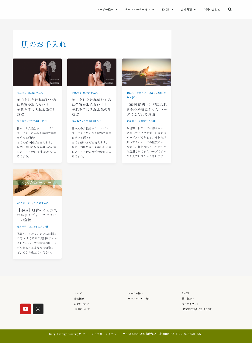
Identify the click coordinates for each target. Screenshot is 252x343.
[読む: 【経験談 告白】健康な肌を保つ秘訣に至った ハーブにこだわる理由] (146, 72)
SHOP (167, 9)
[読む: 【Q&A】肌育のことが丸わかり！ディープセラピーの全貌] (37, 182)
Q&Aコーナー (25, 203)
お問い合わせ (211, 9)
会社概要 (188, 9)
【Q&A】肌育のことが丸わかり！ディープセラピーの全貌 (36, 214)
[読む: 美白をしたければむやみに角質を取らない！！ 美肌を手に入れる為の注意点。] (37, 72)
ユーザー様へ (107, 9)
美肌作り (22, 93)
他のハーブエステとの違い (142, 93)
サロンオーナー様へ (139, 9)
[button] (230, 9)
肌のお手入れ (37, 93)
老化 (162, 93)
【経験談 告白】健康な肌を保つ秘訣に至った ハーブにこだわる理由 (145, 109)
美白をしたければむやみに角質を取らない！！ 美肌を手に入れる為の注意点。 (36, 107)
